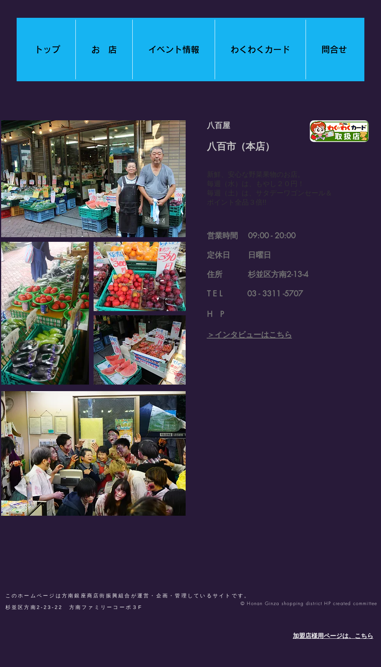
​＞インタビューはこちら (249, 335)
